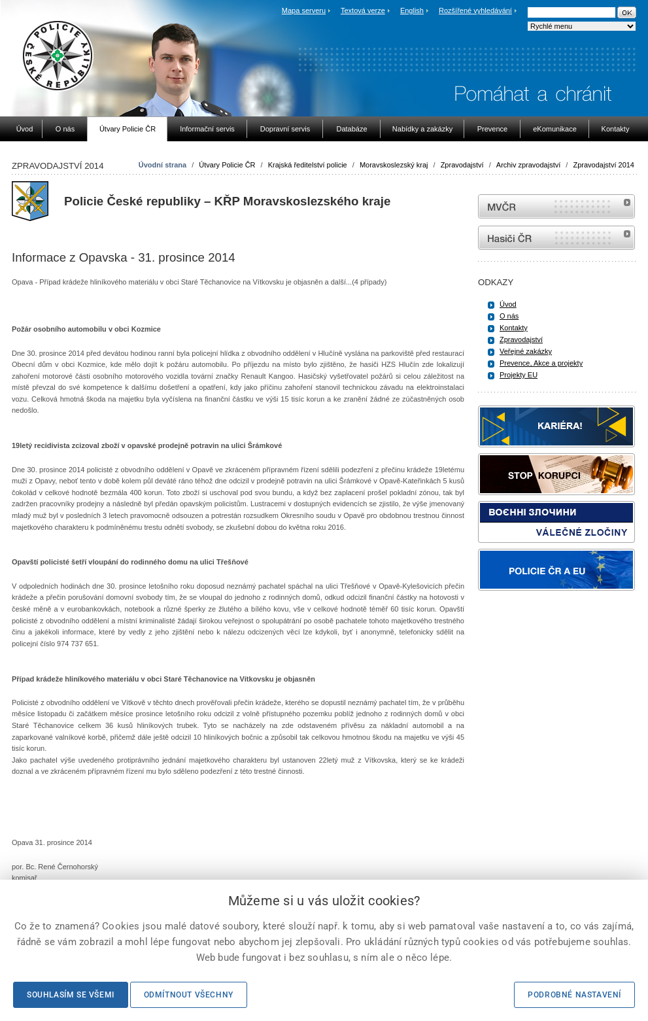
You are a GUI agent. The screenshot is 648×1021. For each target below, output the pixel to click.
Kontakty (514, 328)
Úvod (508, 304)
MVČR (556, 206)
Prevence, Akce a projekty (541, 363)
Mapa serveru (304, 10)
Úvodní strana (162, 165)
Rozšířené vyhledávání (475, 10)
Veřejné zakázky (526, 351)
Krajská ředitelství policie (307, 165)
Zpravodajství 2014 (603, 165)
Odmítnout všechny (188, 994)
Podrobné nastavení (574, 994)
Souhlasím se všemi (70, 994)
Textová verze (363, 10)
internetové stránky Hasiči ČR (556, 238)
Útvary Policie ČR (227, 165)
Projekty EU (518, 375)
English (412, 10)
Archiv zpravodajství (528, 165)
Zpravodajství (462, 165)
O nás (509, 316)
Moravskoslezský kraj (394, 165)
